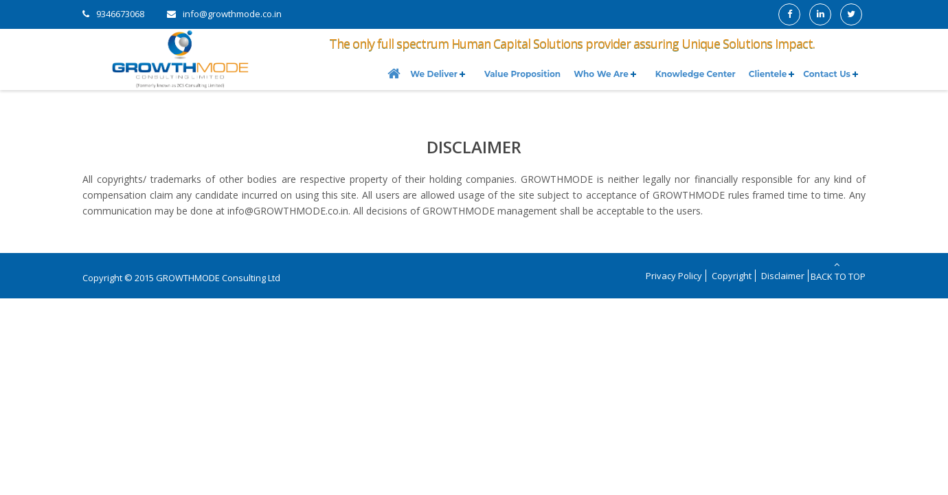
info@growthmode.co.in (232, 14)
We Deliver (434, 74)
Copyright (732, 276)
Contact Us (826, 74)
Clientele (768, 74)
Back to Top (837, 271)
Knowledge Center (695, 74)
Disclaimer (782, 276)
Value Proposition (522, 74)
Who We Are (601, 74)
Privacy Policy (674, 276)
